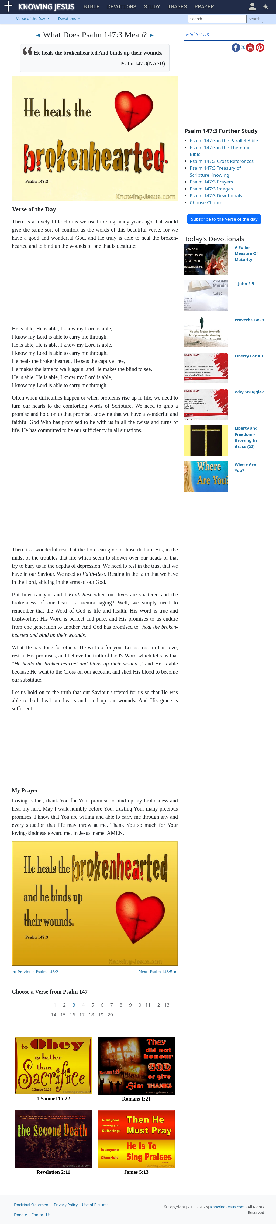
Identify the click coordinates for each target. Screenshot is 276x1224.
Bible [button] (92, 7)
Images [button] (177, 7)
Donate (20, 1214)
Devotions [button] (121, 7)
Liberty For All (249, 356)
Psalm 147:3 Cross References (222, 161)
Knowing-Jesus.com (227, 1206)
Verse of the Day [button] (31, 18)
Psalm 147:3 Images (211, 189)
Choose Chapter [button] (207, 202)
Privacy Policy (66, 1204)
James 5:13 (136, 1172)
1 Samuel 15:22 (53, 1098)
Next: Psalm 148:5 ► (158, 971)
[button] (252, 6)
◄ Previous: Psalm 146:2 (35, 971)
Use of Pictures (95, 1204)
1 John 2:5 (244, 283)
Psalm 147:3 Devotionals (216, 195)
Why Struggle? (249, 391)
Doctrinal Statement (32, 1204)
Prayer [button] (204, 7)
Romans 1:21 (136, 1099)
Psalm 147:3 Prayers (211, 182)
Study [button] (152, 7)
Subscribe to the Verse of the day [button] (224, 219)
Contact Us (40, 1214)
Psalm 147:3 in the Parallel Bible (224, 140)
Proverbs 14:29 (249, 319)
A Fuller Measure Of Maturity (246, 253)
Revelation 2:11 (53, 1172)
